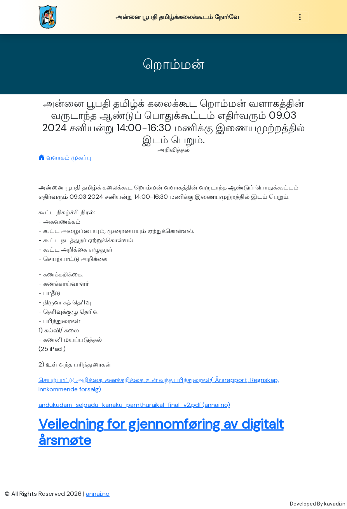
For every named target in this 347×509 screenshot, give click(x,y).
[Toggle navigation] (300, 17)
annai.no (98, 494)
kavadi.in (334, 503)
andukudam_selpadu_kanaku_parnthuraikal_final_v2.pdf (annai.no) (134, 405)
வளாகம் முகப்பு (64, 157)
